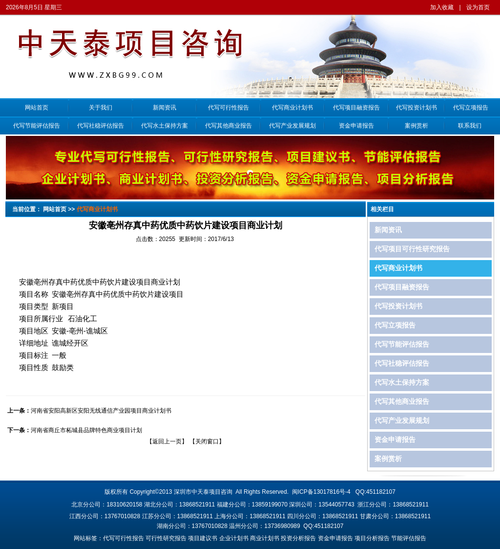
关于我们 (100, 107)
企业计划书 (234, 538)
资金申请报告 (356, 125)
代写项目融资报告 (356, 107)
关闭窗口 (207, 441)
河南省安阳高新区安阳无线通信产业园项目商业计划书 (101, 410)
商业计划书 (264, 538)
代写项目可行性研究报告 (412, 249)
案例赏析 (416, 125)
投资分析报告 (298, 538)
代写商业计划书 (292, 107)
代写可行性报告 (228, 107)
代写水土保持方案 (164, 125)
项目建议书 (202, 538)
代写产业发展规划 (292, 125)
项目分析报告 (372, 538)
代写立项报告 (469, 107)
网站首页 (36, 107)
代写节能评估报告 (36, 125)
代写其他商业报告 (228, 125)
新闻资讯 (164, 107)
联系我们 (469, 125)
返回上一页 (167, 441)
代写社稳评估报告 (100, 125)
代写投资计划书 (416, 107)
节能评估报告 (408, 538)
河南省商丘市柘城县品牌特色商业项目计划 (86, 430)
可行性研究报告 (166, 538)
